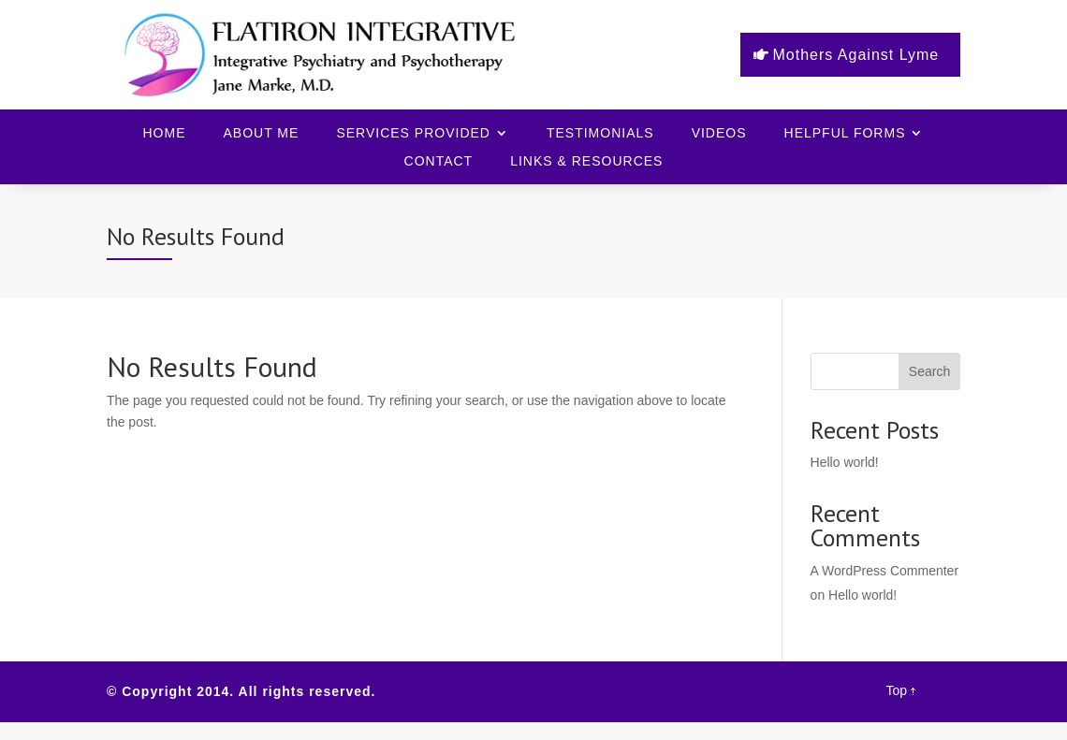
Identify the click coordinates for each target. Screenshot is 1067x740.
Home (164, 133)
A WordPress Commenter (884, 570)
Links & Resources (586, 161)
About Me (262, 133)
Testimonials (600, 133)
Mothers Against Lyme (856, 55)
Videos (719, 133)
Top (899, 690)
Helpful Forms (845, 133)
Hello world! (845, 462)
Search (929, 371)
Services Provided (413, 133)
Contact (439, 161)
